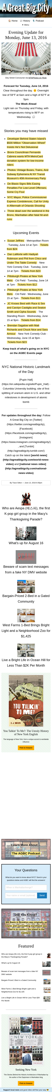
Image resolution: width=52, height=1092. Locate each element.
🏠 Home (13, 20)
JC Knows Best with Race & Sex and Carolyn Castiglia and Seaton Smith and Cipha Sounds (26, 307)
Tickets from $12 (27, 284)
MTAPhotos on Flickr (37, 78)
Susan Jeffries (15, 240)
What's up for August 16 (10, 963)
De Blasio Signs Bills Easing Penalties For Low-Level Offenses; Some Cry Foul (27, 188)
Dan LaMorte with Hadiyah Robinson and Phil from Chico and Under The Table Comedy (26, 258)
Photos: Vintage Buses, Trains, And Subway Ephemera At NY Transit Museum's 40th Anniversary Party (27, 174)
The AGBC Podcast (26, 853)
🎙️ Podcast (38, 20)
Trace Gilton (17, 483)
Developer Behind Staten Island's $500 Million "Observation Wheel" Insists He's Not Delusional (26, 142)
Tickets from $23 (30, 271)
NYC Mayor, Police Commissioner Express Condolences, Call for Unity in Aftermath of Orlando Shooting (28, 201)
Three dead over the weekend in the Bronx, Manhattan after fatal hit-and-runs (28, 215)
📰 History (25, 20)
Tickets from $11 (30, 298)
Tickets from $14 (30, 320)
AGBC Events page (30, 353)
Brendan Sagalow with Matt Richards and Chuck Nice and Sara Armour (27, 329)
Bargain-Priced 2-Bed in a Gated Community (18, 980)
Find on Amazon (26, 748)
